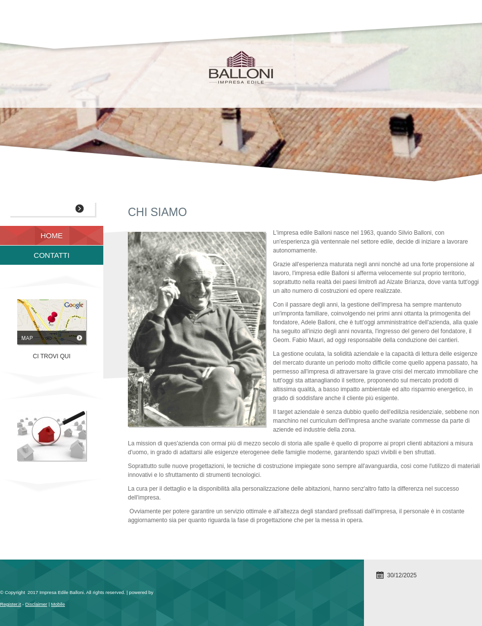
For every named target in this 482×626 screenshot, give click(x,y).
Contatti (52, 255)
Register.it (10, 604)
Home (52, 235)
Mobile (58, 604)
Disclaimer (36, 604)
